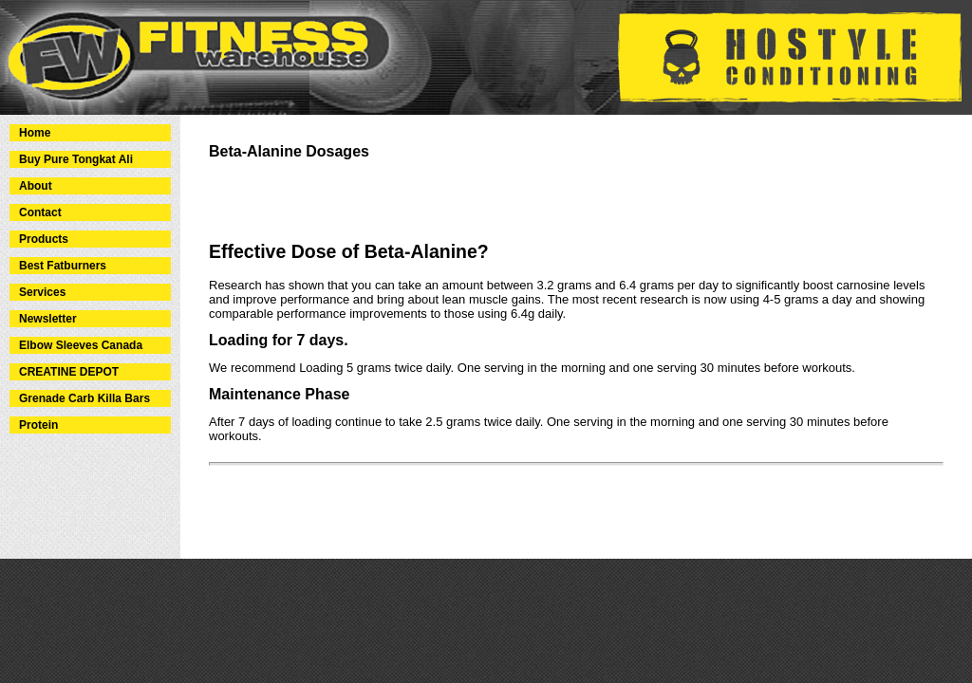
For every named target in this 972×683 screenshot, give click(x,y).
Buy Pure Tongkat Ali (76, 159)
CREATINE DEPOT (69, 371)
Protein (38, 425)
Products (43, 239)
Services (42, 292)
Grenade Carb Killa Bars (84, 398)
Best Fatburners (62, 265)
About (35, 186)
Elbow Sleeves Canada (80, 345)
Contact (40, 212)
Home (34, 132)
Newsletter (48, 318)
